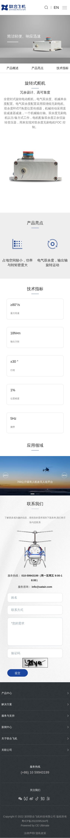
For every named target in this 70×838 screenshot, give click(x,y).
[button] (64, 475)
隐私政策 (41, 833)
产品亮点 (37, 68)
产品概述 (12, 68)
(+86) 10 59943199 (35, 772)
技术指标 (63, 68)
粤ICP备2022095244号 (35, 821)
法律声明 (29, 833)
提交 (17, 673)
